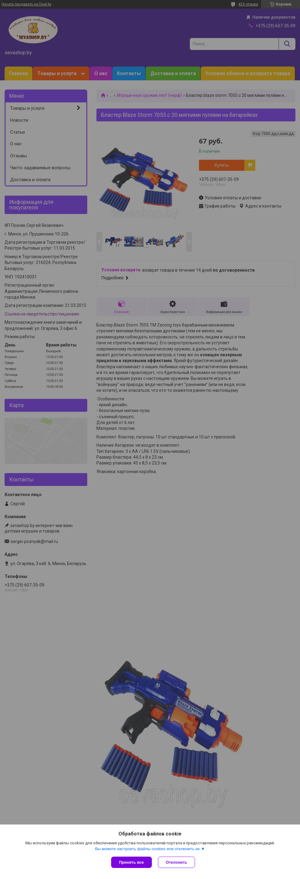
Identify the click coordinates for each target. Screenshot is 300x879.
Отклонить (176, 862)
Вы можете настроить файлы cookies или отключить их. (148, 849)
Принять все (131, 862)
